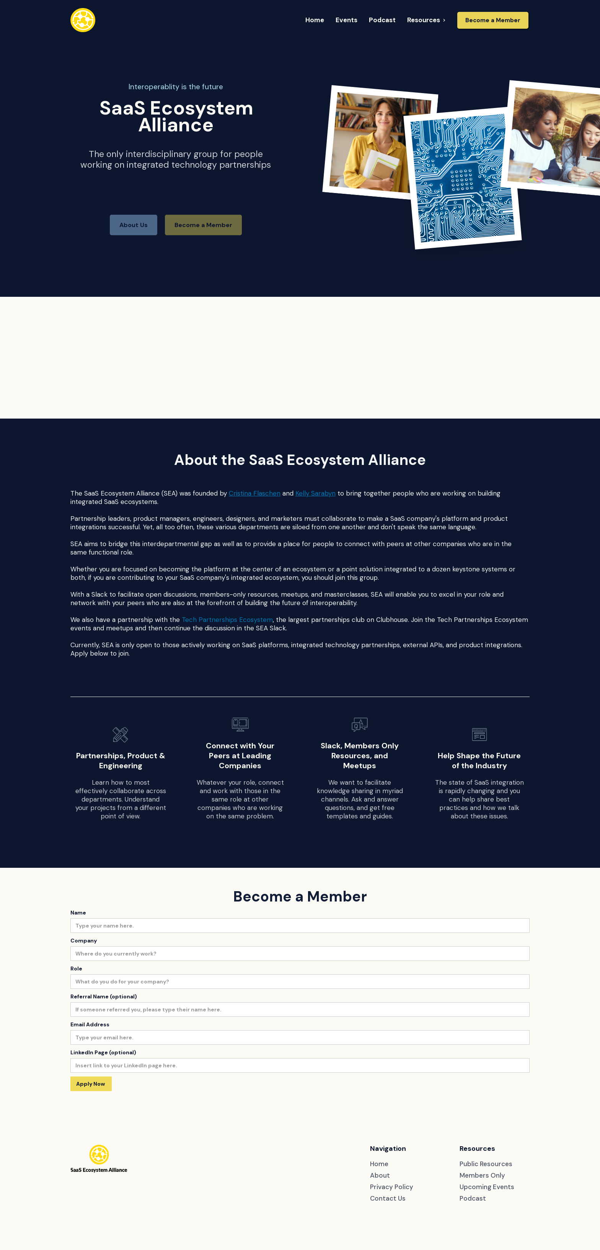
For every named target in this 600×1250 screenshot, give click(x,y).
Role (76, 968)
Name (78, 912)
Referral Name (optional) (103, 996)
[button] (315, 20)
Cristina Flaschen (254, 493)
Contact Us (388, 1198)
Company (83, 940)
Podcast (473, 1198)
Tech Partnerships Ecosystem (227, 619)
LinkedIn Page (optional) (103, 1052)
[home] (82, 20)
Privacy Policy (391, 1187)
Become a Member (492, 20)
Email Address (89, 1024)
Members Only (482, 1175)
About (380, 1175)
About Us (133, 239)
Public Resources (486, 1164)
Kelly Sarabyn (315, 493)
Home (379, 1164)
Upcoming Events (487, 1187)
